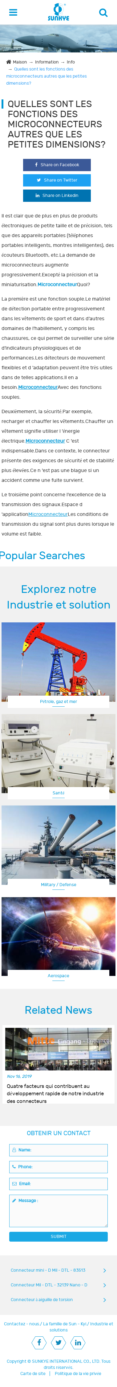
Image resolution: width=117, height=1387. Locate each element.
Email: (21, 1183)
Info (71, 62)
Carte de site (33, 1373)
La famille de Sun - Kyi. (65, 1324)
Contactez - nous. (22, 1324)
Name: (21, 1150)
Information (47, 62)
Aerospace (58, 975)
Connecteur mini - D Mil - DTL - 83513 (48, 1270)
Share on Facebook (57, 164)
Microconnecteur (38, 387)
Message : (25, 1200)
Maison (20, 62)
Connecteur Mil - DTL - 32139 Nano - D (49, 1285)
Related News (58, 1010)
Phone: (22, 1167)
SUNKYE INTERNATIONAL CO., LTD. (66, 1361)
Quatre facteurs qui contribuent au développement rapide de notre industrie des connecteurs (55, 1090)
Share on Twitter (57, 180)
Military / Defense (58, 884)
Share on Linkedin (57, 195)
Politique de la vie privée (78, 1373)
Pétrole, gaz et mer (58, 701)
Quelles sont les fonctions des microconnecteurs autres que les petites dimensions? (46, 76)
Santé (58, 793)
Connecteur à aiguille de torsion (42, 1299)
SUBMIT (59, 1236)
